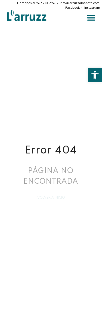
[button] (95, 75)
